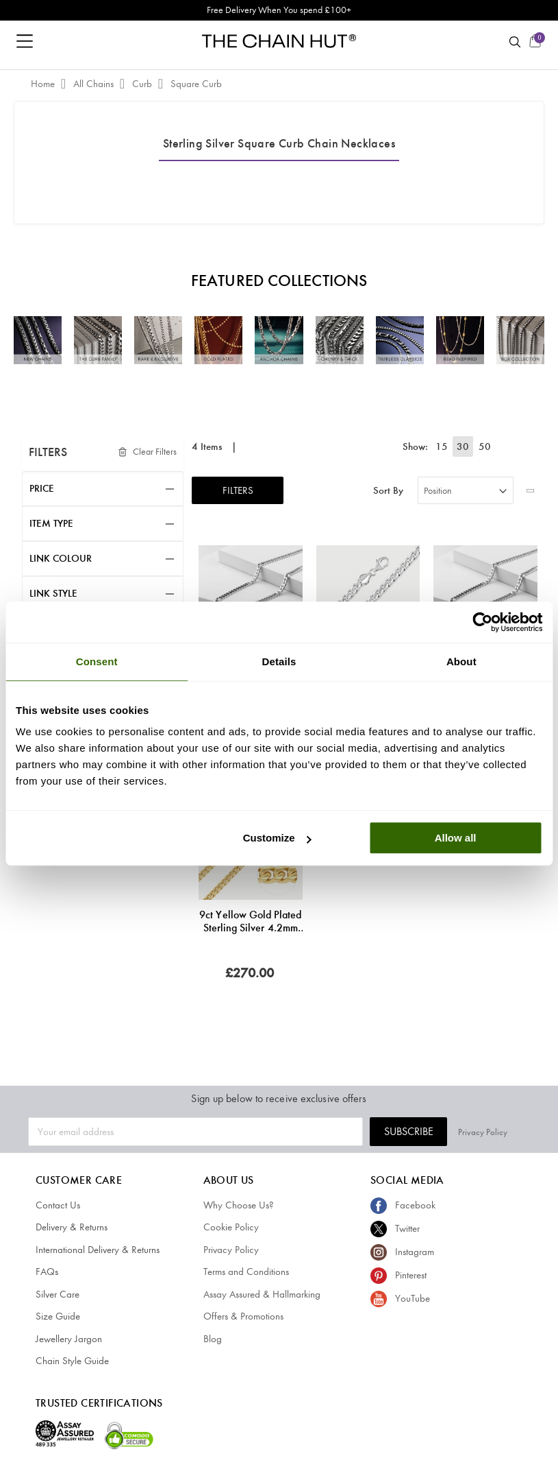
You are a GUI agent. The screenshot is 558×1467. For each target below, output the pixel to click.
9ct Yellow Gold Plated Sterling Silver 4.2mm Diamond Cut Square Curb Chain (250, 921)
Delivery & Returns (71, 1227)
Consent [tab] (97, 661)
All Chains (94, 83)
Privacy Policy (505, 1131)
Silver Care (57, 1294)
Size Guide (58, 1316)
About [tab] (461, 661)
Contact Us (58, 1205)
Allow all (456, 838)
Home (44, 83)
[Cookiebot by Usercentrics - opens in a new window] (482, 622)
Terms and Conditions (246, 1271)
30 (464, 446)
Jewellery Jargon (69, 1339)
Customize (277, 838)
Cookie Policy (231, 1227)
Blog (212, 1339)
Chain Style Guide (72, 1361)
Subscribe (431, 1131)
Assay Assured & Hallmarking (261, 1294)
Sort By (388, 491)
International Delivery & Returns (98, 1249)
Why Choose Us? (238, 1205)
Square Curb (196, 83)
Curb (143, 83)
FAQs (47, 1271)
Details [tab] (279, 661)
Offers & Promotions (243, 1316)
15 (443, 446)
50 (485, 446)
